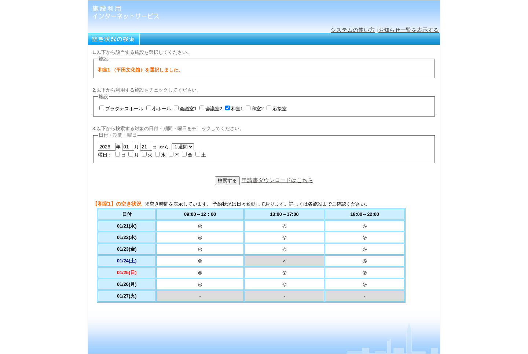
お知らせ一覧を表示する (408, 30)
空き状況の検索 (114, 39)
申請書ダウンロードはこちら (277, 180)
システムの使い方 (353, 30)
